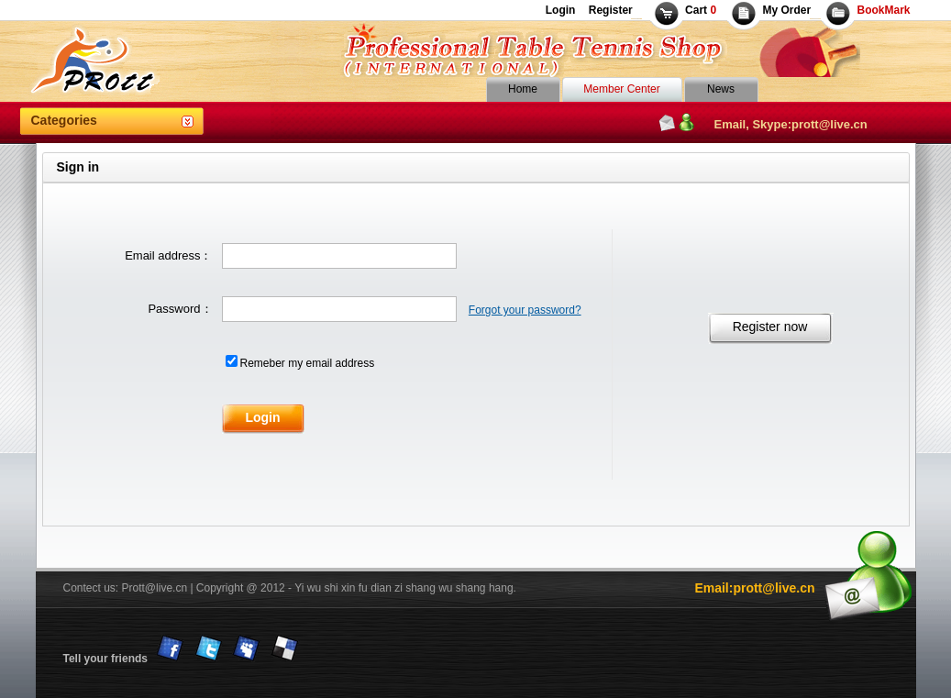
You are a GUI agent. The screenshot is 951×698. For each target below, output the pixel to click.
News (721, 89)
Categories (64, 120)
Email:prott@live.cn (754, 588)
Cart (700, 10)
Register (608, 10)
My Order (786, 10)
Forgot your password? (525, 310)
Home (522, 89)
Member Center (621, 89)
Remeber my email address (307, 363)
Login (561, 10)
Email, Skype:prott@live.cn (791, 124)
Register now (770, 326)
